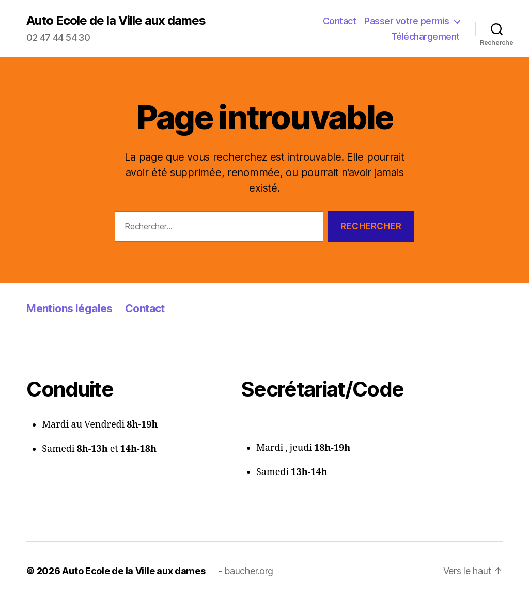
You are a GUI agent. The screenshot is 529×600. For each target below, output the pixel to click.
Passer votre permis (406, 20)
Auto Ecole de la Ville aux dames (116, 20)
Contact (339, 20)
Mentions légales (69, 308)
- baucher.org (246, 570)
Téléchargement (425, 36)
